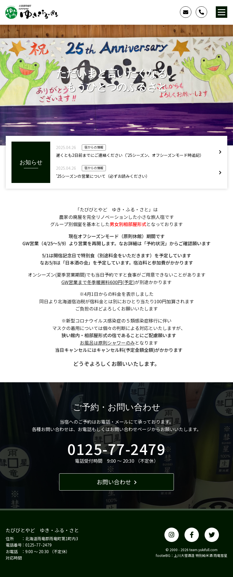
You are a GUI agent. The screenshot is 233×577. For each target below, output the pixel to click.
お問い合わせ (117, 482)
